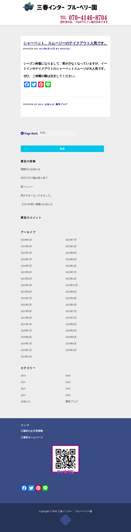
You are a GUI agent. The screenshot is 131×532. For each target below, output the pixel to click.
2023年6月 (26, 278)
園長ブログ (62, 104)
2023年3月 (26, 285)
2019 (23, 375)
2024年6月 (71, 259)
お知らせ (49, 104)
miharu (65, 49)
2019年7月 (26, 343)
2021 (23, 382)
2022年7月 (26, 298)
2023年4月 (71, 278)
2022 (40, 104)
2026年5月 (26, 240)
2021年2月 (26, 324)
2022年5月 (26, 304)
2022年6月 (71, 298)
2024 (68, 388)
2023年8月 (26, 272)
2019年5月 (26, 350)
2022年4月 (71, 304)
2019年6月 (71, 343)
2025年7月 (71, 240)
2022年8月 (71, 291)
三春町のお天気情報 (32, 431)
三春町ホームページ (32, 437)
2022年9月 (26, 291)
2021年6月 (26, 317)
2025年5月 (71, 246)
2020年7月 (26, 330)
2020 (68, 375)
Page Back (29, 133)
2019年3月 (26, 356)
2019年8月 (71, 337)
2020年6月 (71, 330)
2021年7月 (71, 311)
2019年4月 (71, 350)
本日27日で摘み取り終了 (34, 178)
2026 (68, 395)
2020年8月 (71, 324)
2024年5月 (26, 266)
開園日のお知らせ (30, 169)
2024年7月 (26, 259)
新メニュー (27, 186)
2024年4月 (71, 266)
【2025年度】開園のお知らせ (37, 204)
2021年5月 (71, 317)
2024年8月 (71, 253)
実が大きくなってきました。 (37, 195)
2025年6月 (26, 246)
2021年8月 (26, 311)
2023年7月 (71, 272)
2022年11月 (72, 285)
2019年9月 (26, 337)
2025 (23, 395)
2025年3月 (26, 253)
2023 (23, 388)
